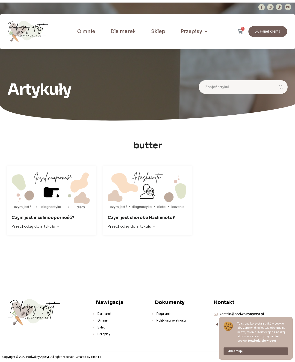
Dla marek (123, 31)
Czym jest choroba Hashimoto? (141, 217)
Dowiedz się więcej (262, 341)
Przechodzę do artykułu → (36, 226)
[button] (267, 31)
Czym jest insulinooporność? (43, 217)
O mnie (86, 31)
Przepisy (194, 31)
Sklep (158, 31)
